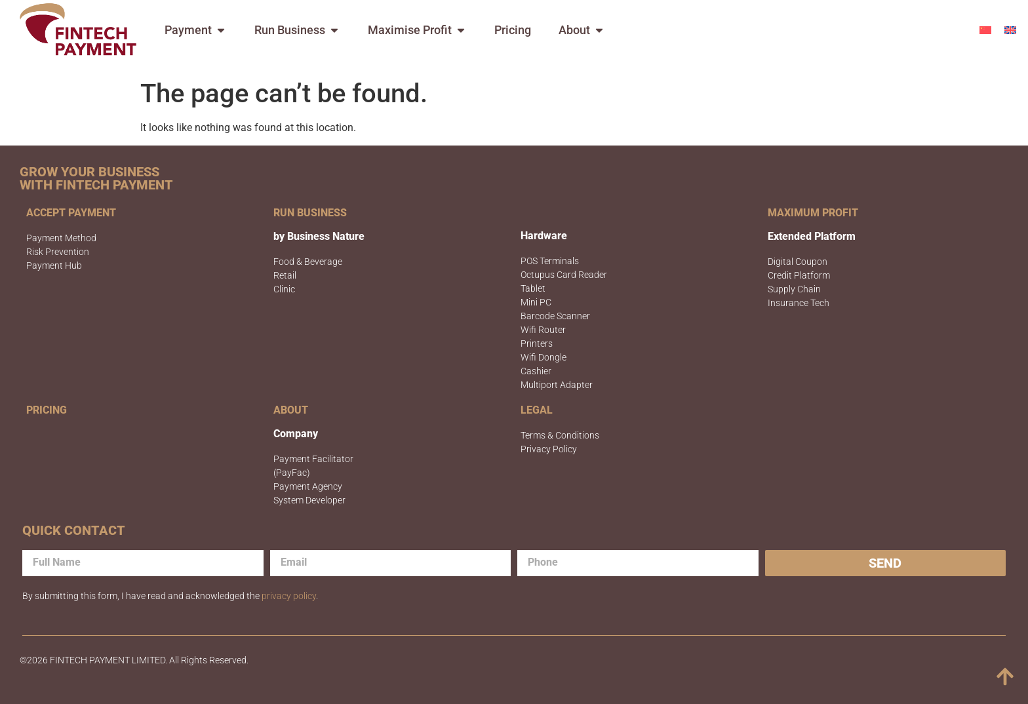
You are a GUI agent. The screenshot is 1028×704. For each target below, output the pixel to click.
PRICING (46, 410)
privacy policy (289, 596)
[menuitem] (985, 30)
